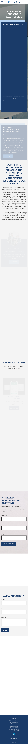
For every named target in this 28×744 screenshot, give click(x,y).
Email (2, 534)
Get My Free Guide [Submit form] (8, 543)
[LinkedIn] (14, 734)
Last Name (4, 525)
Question (3, 617)
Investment (14, 742)
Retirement (14, 740)
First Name (4, 515)
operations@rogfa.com (14, 723)
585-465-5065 (15, 721)
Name (3, 599)
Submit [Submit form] (5, 630)
